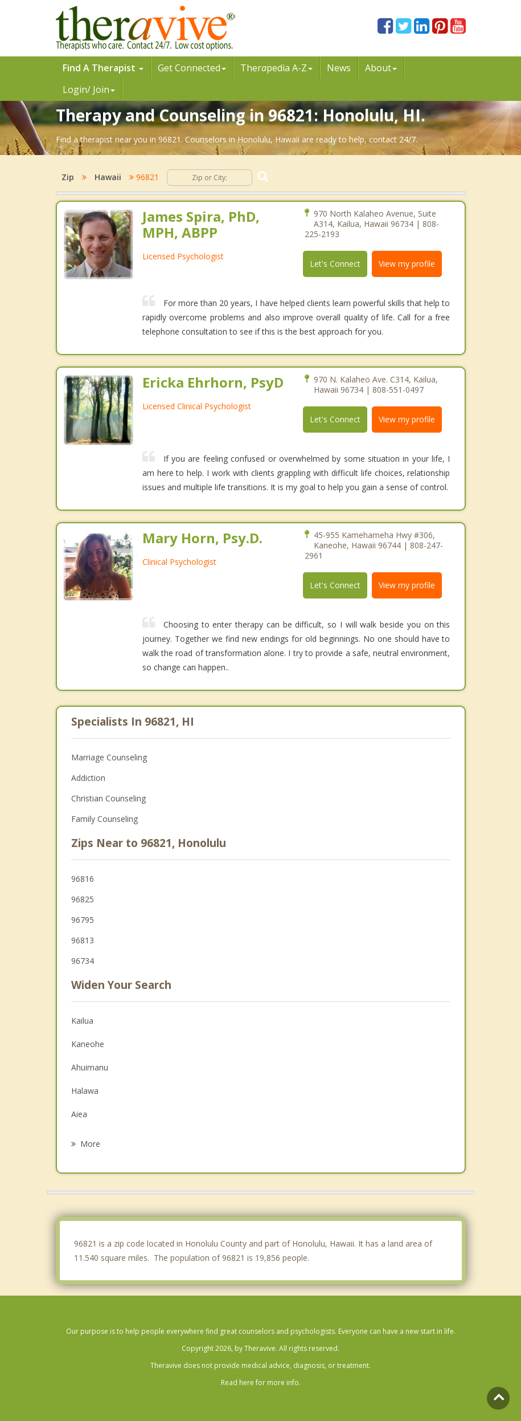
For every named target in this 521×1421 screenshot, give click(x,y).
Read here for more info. (261, 1382)
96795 (82, 919)
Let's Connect (335, 263)
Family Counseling (104, 818)
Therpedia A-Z (276, 68)
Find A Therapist (103, 68)
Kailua (82, 1020)
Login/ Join (89, 89)
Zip (67, 177)
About (381, 68)
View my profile (407, 263)
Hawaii (108, 177)
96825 (82, 899)
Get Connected (192, 68)
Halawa (85, 1090)
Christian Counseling (108, 798)
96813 (82, 940)
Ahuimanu (89, 1067)
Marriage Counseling (109, 757)
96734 (82, 960)
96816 (82, 878)
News (339, 68)
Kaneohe (87, 1044)
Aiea (79, 1114)
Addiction (88, 777)
